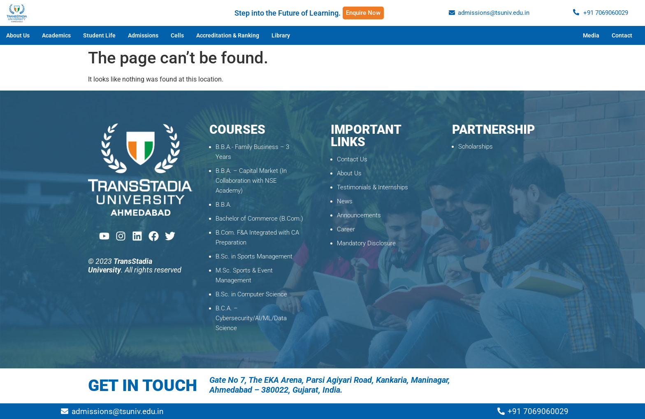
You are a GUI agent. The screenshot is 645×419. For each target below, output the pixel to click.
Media (591, 35)
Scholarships (475, 146)
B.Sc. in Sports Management (254, 256)
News (345, 201)
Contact (622, 35)
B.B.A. (224, 204)
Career (346, 229)
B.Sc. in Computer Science (251, 294)
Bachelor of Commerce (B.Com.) (259, 218)
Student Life (99, 35)
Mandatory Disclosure (366, 243)
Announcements (359, 215)
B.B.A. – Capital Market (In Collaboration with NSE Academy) (251, 180)
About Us (18, 35)
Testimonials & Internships (372, 187)
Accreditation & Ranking (227, 35)
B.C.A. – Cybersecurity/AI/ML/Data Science (251, 318)
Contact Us (352, 159)
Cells (177, 35)
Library (280, 35)
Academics (56, 35)
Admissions (143, 35)
